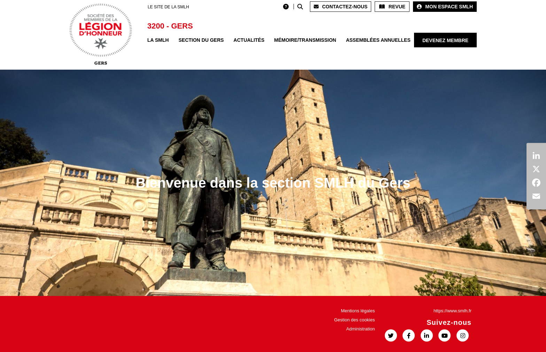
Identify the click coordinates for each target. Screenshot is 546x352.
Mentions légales (358, 310)
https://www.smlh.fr (452, 310)
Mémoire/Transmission (305, 40)
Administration (360, 328)
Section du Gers (201, 40)
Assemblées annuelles (378, 40)
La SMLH (158, 40)
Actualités (249, 40)
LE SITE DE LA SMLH (168, 7)
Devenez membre (445, 40)
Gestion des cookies (354, 319)
